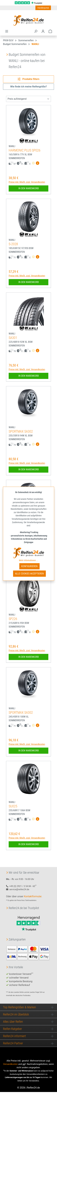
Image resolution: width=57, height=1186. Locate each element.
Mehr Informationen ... (28, 560)
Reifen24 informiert (14, 1036)
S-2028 (13, 244)
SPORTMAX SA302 (21, 431)
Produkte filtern (28, 79)
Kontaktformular (32, 896)
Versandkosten (10, 1064)
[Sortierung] (28, 99)
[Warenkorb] (50, 31)
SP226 (13, 619)
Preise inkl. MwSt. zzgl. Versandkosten (27, 182)
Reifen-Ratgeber (12, 1029)
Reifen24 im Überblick (16, 1014)
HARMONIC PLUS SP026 (24, 150)
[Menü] (6, 31)
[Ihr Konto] (43, 31)
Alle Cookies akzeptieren (29, 573)
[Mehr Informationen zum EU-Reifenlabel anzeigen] (37, 163)
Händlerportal (43, 8)
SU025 (13, 806)
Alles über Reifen (13, 1021)
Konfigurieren (29, 566)
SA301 (13, 338)
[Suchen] (35, 31)
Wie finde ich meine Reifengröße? (28, 86)
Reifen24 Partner (13, 1043)
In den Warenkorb (28, 188)
